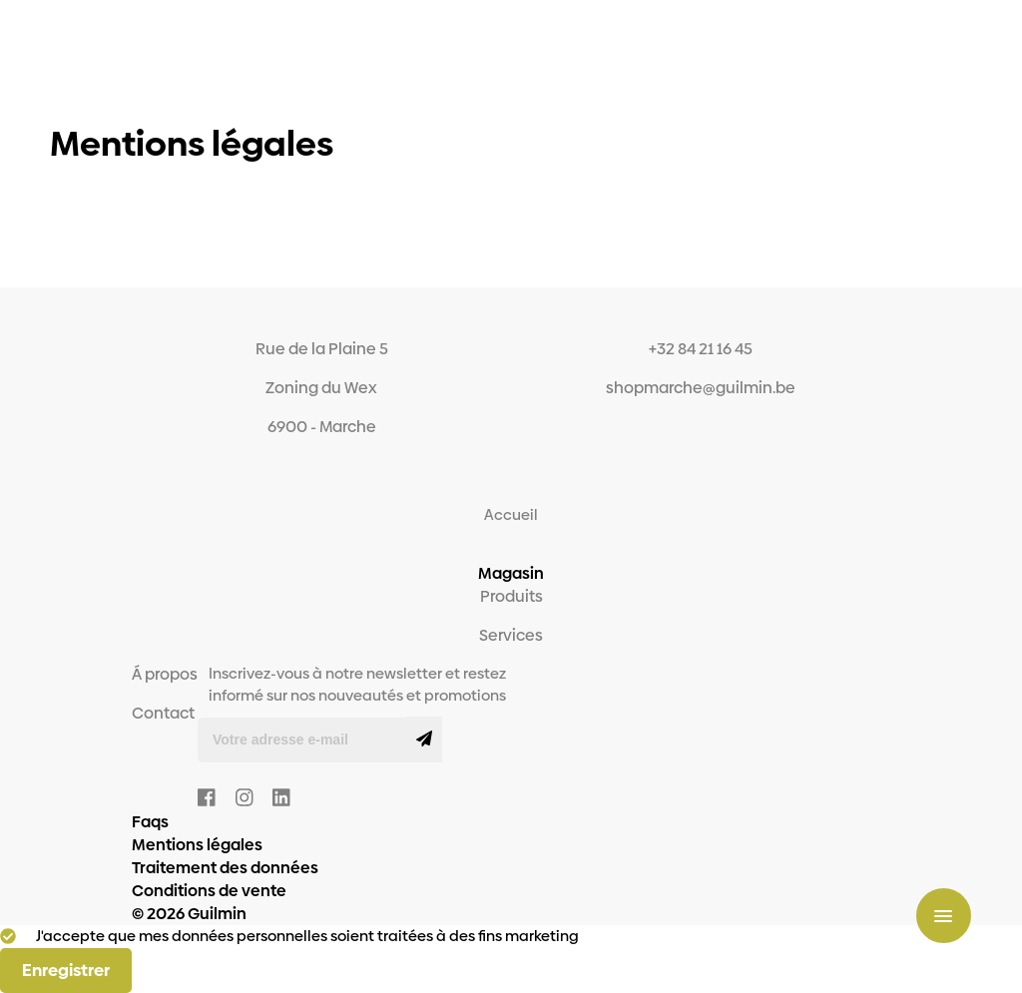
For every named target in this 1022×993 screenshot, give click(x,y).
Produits (511, 596)
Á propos (165, 674)
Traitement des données (225, 867)
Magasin (511, 573)
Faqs (150, 821)
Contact (163, 713)
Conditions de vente (209, 890)
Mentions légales (197, 844)
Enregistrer (66, 970)
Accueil (511, 514)
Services (511, 635)
